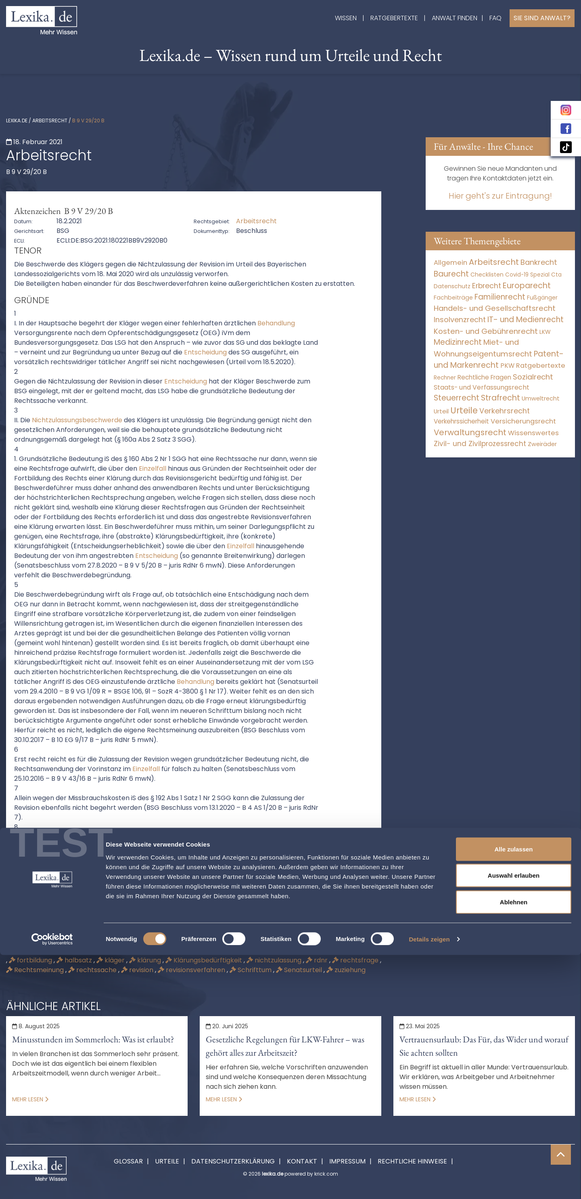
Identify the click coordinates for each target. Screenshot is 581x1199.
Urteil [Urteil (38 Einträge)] (441, 411)
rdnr (317, 960)
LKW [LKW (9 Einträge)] (545, 332)
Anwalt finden (454, 18)
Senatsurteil (300, 970)
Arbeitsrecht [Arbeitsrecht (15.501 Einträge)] (494, 262)
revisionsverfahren (192, 970)
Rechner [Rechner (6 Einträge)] (445, 378)
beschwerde (131, 950)
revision (138, 970)
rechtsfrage (356, 960)
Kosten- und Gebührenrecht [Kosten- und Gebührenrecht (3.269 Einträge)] (486, 331)
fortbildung (31, 960)
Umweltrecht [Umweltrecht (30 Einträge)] (541, 398)
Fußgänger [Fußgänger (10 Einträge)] (542, 297)
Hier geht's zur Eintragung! (500, 195)
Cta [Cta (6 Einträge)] (556, 275)
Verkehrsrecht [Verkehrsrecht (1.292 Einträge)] (504, 411)
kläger (111, 960)
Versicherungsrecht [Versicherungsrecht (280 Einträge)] (523, 421)
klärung (146, 960)
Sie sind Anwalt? (542, 18)
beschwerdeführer (284, 950)
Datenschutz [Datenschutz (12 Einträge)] (452, 286)
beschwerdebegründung (203, 950)
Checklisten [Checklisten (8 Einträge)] (487, 275)
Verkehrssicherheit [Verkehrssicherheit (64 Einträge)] (461, 421)
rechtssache (93, 970)
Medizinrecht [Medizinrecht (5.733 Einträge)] (458, 342)
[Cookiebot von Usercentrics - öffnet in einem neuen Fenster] (52, 1183)
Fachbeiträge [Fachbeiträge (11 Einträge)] (453, 297)
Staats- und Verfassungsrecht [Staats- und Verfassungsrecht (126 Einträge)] (481, 387)
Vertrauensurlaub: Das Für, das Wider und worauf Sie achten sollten (483, 1046)
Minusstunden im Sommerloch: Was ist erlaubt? (93, 1039)
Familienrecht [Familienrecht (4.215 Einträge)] (499, 296)
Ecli (332, 950)
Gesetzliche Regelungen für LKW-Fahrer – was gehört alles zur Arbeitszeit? (285, 1046)
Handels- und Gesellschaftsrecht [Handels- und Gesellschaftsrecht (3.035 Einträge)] (495, 308)
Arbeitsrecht (49, 120)
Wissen (346, 18)
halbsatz (75, 960)
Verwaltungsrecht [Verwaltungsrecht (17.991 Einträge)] (470, 432)
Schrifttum (251, 970)
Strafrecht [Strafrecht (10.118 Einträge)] (500, 397)
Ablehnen (513, 1145)
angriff (88, 950)
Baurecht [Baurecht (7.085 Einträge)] (451, 273)
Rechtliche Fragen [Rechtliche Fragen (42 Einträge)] (484, 377)
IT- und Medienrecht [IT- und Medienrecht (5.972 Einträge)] (525, 319)
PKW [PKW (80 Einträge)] (507, 365)
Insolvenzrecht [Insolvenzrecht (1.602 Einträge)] (460, 319)
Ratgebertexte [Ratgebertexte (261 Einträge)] (540, 365)
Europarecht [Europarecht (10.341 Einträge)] (527, 285)
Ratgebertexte (394, 18)
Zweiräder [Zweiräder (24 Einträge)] (542, 444)
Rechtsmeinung (35, 970)
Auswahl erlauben (513, 1119)
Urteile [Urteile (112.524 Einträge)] (464, 410)
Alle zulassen (513, 1093)
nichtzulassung (275, 960)
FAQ (495, 18)
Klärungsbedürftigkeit (204, 960)
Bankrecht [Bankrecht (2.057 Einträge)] (538, 262)
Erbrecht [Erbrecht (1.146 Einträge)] (486, 286)
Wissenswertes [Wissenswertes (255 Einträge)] (533, 433)
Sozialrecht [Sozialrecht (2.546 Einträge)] (533, 377)
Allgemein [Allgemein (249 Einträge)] (450, 262)
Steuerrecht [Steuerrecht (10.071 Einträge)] (456, 397)
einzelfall (363, 950)
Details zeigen (429, 1183)
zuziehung (346, 970)
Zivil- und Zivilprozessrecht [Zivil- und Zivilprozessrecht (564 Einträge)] (480, 444)
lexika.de (16, 120)
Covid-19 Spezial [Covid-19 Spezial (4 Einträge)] (527, 275)
